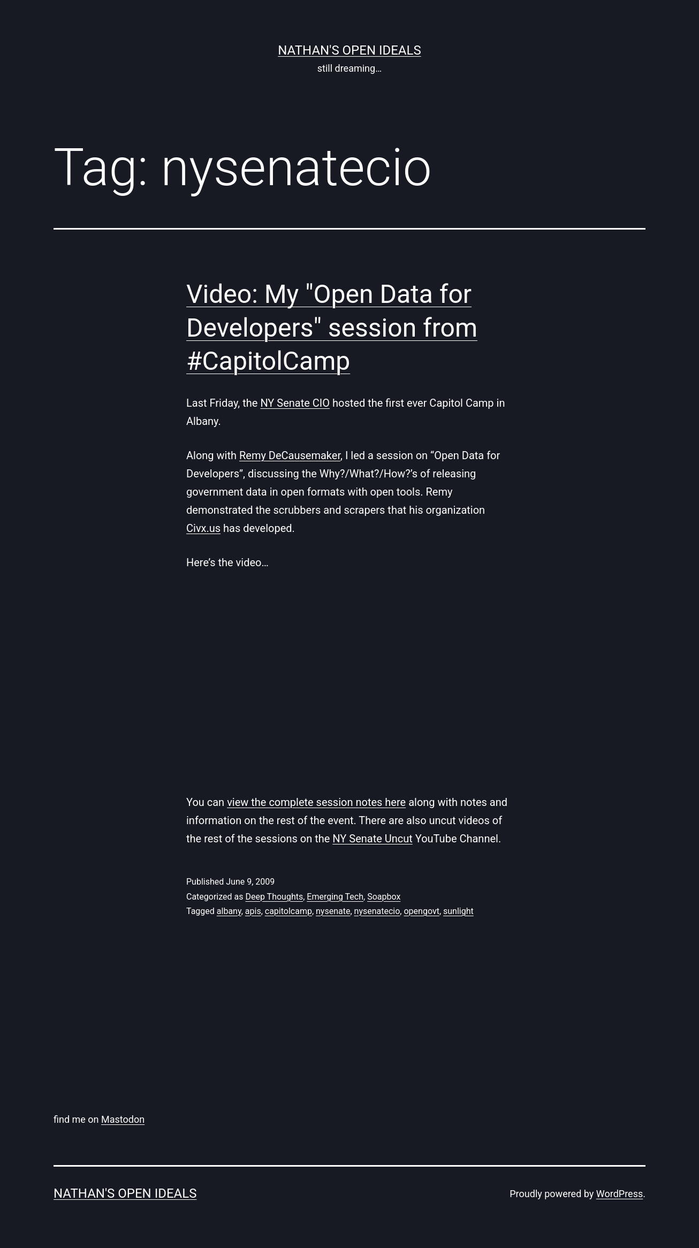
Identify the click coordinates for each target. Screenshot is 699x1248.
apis (253, 911)
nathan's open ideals (349, 50)
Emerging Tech (335, 897)
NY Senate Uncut (372, 838)
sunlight (458, 911)
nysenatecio (377, 911)
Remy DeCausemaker (289, 455)
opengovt (421, 911)
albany (229, 911)
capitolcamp (288, 911)
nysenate (333, 911)
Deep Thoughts (274, 897)
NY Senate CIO (295, 403)
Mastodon (123, 1119)
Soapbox (383, 897)
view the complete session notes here (316, 802)
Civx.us (203, 528)
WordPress (619, 1193)
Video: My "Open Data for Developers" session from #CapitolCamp (331, 327)
